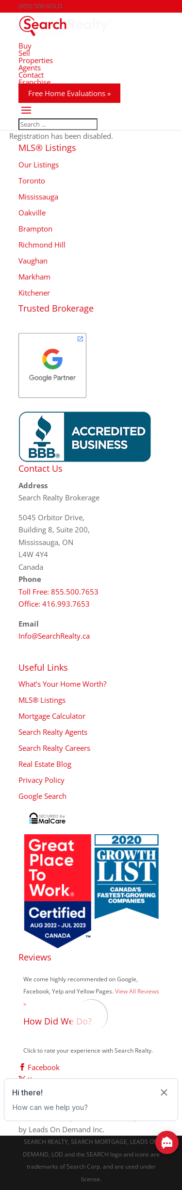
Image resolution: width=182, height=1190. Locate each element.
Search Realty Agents (52, 732)
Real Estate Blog (44, 764)
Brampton (35, 228)
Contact (31, 75)
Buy (25, 45)
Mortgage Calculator (51, 716)
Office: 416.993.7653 (54, 604)
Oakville (32, 212)
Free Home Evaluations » (69, 93)
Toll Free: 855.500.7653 (58, 591)
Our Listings (38, 164)
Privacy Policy (41, 780)
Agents (29, 67)
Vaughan (33, 260)
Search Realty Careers (54, 748)
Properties (35, 60)
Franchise (34, 82)
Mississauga (38, 196)
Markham (34, 276)
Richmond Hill (42, 244)
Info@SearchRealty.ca (54, 636)
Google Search (42, 796)
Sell (24, 53)
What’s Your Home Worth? (62, 684)
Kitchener (34, 293)
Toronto (31, 180)
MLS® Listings (42, 700)
